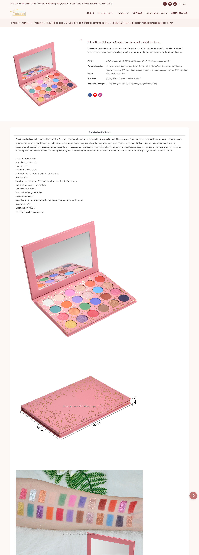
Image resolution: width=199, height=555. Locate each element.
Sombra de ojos (73, 23)
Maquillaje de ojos (54, 23)
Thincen (14, 23)
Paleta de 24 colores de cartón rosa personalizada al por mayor (142, 23)
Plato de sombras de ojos (96, 23)
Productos (25, 23)
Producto (38, 23)
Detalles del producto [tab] (99, 132)
